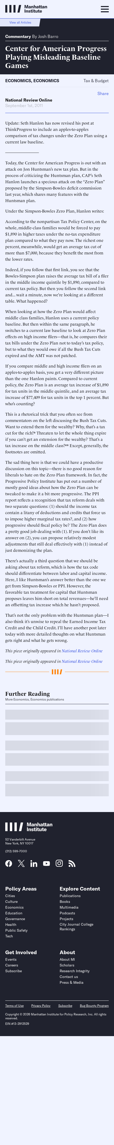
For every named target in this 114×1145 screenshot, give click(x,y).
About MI (67, 959)
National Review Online (28, 100)
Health (10, 924)
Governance (15, 918)
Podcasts (67, 913)
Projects (66, 918)
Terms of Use (14, 1006)
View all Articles (20, 22)
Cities (10, 895)
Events (11, 959)
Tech (9, 936)
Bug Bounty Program (94, 1006)
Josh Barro (48, 36)
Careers (11, 965)
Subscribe (13, 971)
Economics (18, 80)
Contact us (69, 976)
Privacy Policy (40, 1006)
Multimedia (69, 907)
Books (65, 901)
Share (103, 93)
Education (13, 913)
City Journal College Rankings (76, 926)
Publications (70, 895)
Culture (11, 901)
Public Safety (16, 930)
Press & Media (72, 982)
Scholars (67, 965)
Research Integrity (75, 971)
